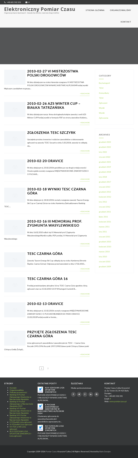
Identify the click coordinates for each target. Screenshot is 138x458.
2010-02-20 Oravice (45, 161)
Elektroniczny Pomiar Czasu (39, 9)
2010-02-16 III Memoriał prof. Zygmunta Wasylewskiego (54, 223)
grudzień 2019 (105, 167)
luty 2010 (103, 256)
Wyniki (102, 108)
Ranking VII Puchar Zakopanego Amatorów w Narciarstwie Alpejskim (20, 410)
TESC (101, 88)
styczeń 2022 (104, 157)
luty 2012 (103, 202)
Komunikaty (104, 93)
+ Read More (85, 93)
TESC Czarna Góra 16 (47, 279)
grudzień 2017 (105, 182)
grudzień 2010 (105, 241)
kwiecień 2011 (105, 222)
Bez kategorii (104, 83)
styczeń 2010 (104, 261)
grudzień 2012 (105, 192)
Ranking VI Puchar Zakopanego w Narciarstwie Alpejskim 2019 (21, 403)
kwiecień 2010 (105, 246)
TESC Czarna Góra (45, 253)
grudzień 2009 (105, 266)
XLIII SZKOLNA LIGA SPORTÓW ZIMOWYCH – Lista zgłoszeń (21, 433)
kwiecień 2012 (105, 197)
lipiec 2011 (103, 217)
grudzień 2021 (105, 162)
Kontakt (126, 22)
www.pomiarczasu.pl (118, 401)
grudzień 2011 (105, 212)
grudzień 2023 (105, 142)
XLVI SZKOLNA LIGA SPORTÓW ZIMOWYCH (54, 390)
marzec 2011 (104, 226)
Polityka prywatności (18, 392)
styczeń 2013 (104, 187)
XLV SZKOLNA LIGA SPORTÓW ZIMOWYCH (54, 428)
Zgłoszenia (103, 118)
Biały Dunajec (105, 451)
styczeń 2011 (104, 236)
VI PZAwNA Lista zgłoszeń (21, 424)
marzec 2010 (104, 251)
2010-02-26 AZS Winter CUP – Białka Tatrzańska (53, 105)
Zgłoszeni (103, 103)
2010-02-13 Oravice (45, 304)
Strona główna (95, 10)
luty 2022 (103, 152)
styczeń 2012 (104, 207)
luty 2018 (103, 177)
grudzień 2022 (105, 147)
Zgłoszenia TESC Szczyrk (51, 132)
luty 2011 (103, 231)
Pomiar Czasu (51, 451)
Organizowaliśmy (120, 10)
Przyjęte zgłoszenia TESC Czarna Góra (52, 334)
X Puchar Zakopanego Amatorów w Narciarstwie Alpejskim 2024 (51, 409)
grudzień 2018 (105, 172)
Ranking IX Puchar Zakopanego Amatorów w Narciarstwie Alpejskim (20, 397)
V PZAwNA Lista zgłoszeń (21, 422)
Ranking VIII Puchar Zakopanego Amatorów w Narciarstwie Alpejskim (20, 417)
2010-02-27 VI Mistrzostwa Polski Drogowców (52, 73)
